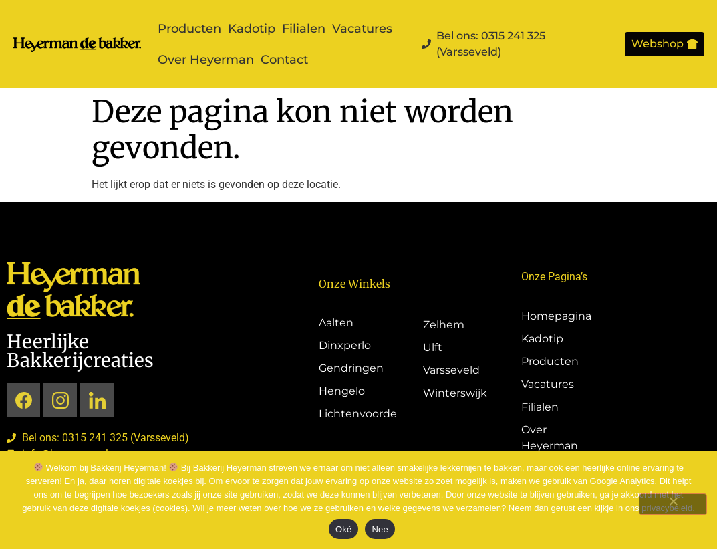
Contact (284, 59)
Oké (343, 529)
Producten (189, 28)
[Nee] (673, 504)
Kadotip (251, 28)
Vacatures (362, 28)
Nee (380, 529)
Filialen (303, 28)
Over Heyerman (206, 59)
